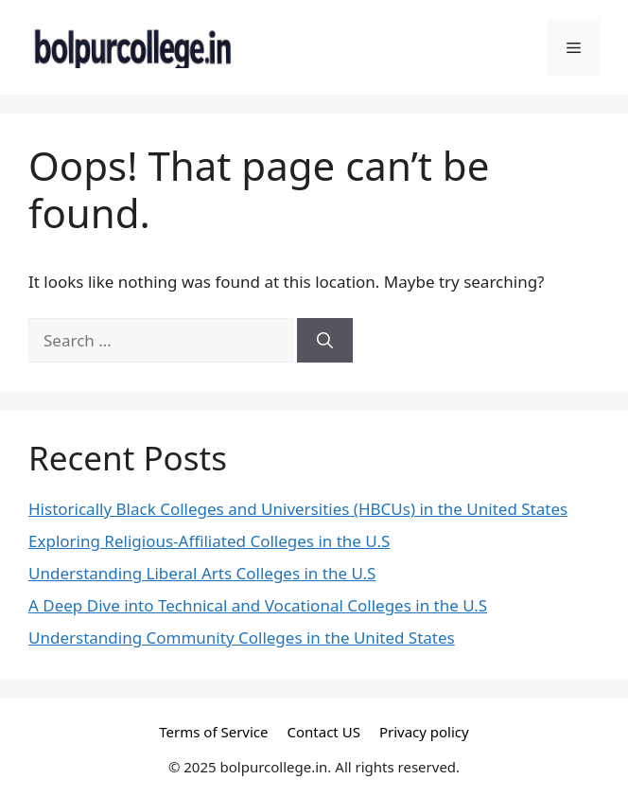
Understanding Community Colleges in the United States (241, 637)
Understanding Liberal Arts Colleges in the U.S (201, 573)
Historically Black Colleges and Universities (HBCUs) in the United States (297, 509)
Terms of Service (213, 731)
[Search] (325, 340)
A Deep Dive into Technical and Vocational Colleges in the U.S (257, 605)
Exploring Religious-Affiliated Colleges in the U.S (209, 541)
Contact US (324, 731)
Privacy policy (424, 731)
